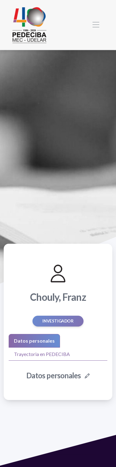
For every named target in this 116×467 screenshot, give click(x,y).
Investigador (57, 320)
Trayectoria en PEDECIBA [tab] (42, 354)
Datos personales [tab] (34, 341)
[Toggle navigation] (96, 25)
